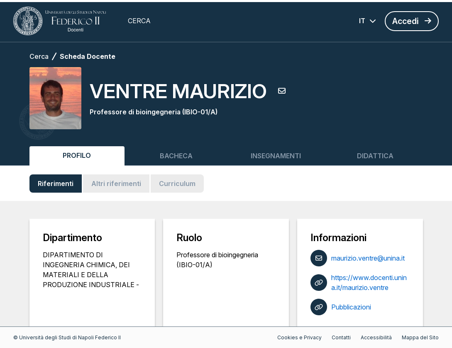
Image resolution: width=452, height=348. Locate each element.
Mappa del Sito (420, 337)
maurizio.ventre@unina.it (368, 258)
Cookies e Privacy (299, 337)
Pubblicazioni (351, 307)
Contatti (341, 337)
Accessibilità (376, 337)
